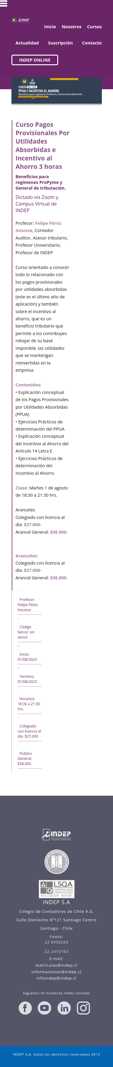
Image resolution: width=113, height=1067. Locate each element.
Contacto (92, 43)
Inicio (50, 26)
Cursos (94, 26)
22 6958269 (56, 942)
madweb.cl (73, 1061)
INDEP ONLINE (35, 60)
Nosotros (72, 26)
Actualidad (27, 43)
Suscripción (60, 43)
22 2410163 (56, 951)
